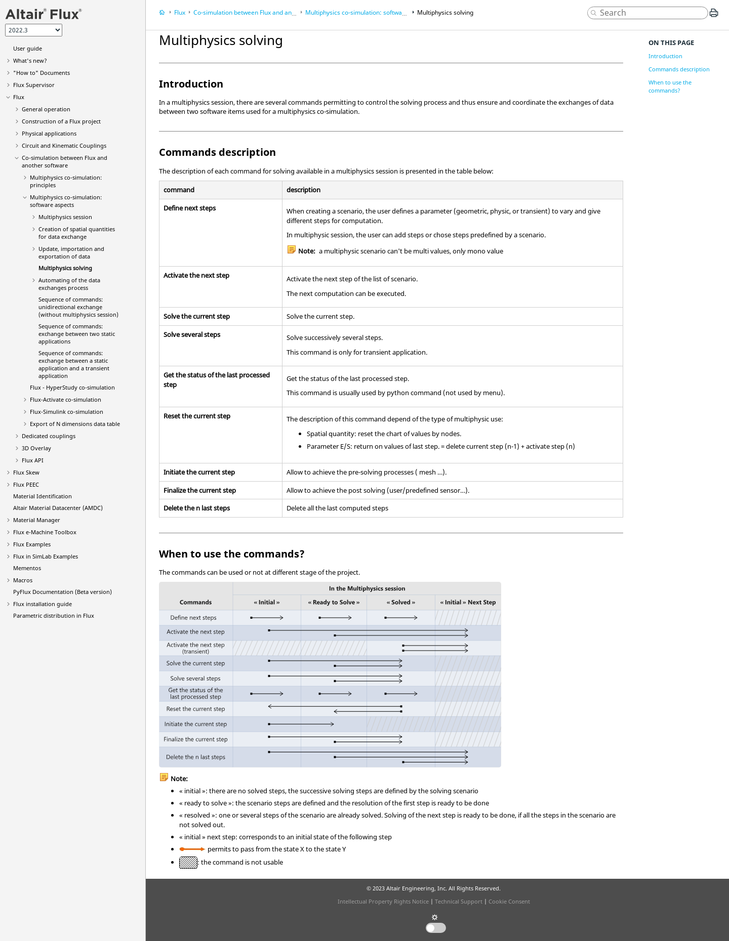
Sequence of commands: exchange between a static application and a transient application (73, 364)
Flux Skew (26, 472)
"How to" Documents (41, 72)
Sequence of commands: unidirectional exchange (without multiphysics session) (78, 306)
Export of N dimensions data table (75, 423)
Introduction (665, 56)
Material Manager (36, 520)
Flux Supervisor (34, 85)
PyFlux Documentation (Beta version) (62, 591)
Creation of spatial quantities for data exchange (76, 232)
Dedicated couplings (48, 436)
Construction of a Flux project (61, 121)
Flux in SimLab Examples (45, 556)
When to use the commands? (670, 86)
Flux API (33, 460)
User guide (27, 48)
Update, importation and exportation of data (71, 252)
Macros (22, 580)
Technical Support (458, 901)
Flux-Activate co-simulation (65, 399)
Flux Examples (32, 544)
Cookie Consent (509, 901)
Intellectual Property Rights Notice (383, 901)
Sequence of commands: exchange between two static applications (76, 333)
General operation (46, 109)
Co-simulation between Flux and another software (64, 161)
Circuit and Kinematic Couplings (64, 145)
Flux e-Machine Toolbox (44, 532)
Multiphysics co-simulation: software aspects (66, 200)
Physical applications (49, 133)
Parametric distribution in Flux (53, 615)
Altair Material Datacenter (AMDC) (58, 507)
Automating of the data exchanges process (69, 283)
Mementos (27, 568)
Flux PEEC (26, 484)
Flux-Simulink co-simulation (66, 411)
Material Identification (42, 496)
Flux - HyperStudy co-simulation (72, 387)
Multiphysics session (65, 217)
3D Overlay (36, 448)
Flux (18, 97)
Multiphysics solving (65, 268)
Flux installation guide (42, 604)
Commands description (679, 69)
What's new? (30, 60)
